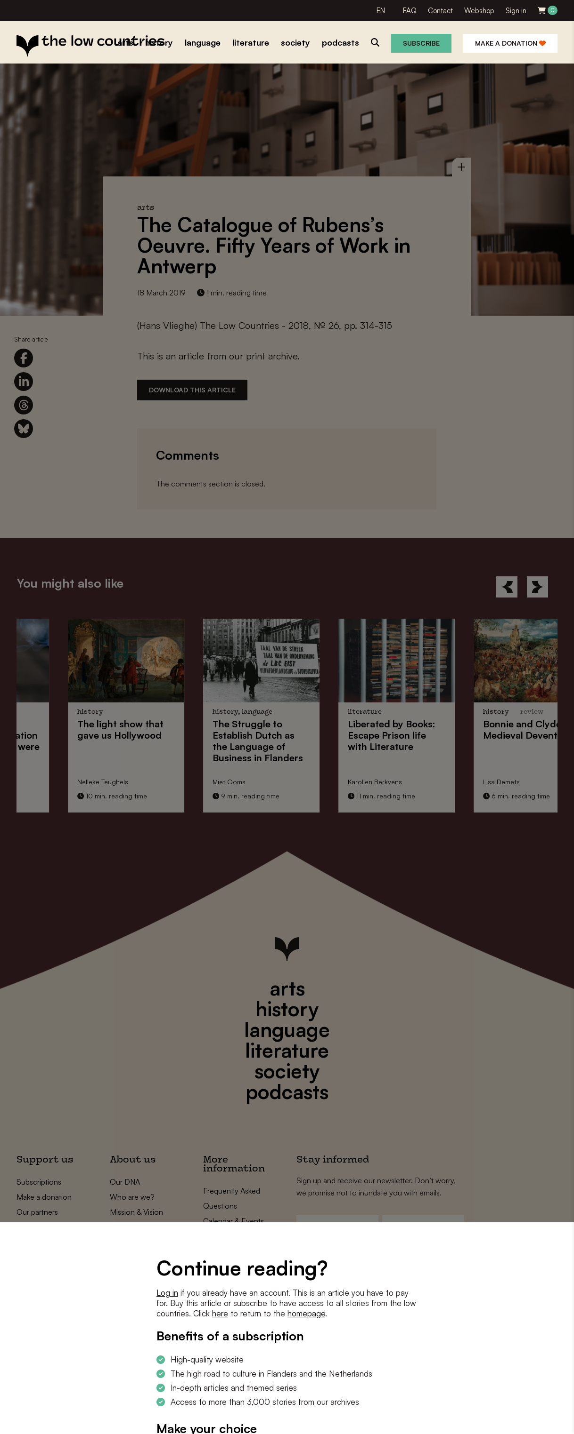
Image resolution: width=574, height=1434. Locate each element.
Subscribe (421, 43)
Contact (440, 10)
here (220, 1313)
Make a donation (510, 43)
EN (381, 10)
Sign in (516, 10)
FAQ (410, 10)
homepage (306, 1313)
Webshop (479, 10)
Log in (167, 1293)
